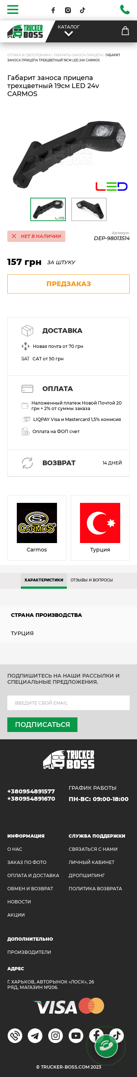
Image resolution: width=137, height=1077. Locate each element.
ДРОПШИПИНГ (87, 875)
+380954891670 (31, 799)
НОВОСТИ (19, 902)
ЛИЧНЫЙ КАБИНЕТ (91, 862)
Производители (29, 952)
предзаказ (68, 284)
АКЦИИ (16, 915)
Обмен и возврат (30, 888)
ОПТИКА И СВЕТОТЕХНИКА (29, 55)
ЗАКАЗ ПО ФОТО (26, 862)
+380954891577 (31, 791)
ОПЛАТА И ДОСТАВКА (33, 875)
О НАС (14, 849)
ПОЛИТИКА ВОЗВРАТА (95, 888)
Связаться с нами (93, 849)
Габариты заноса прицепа (78, 55)
